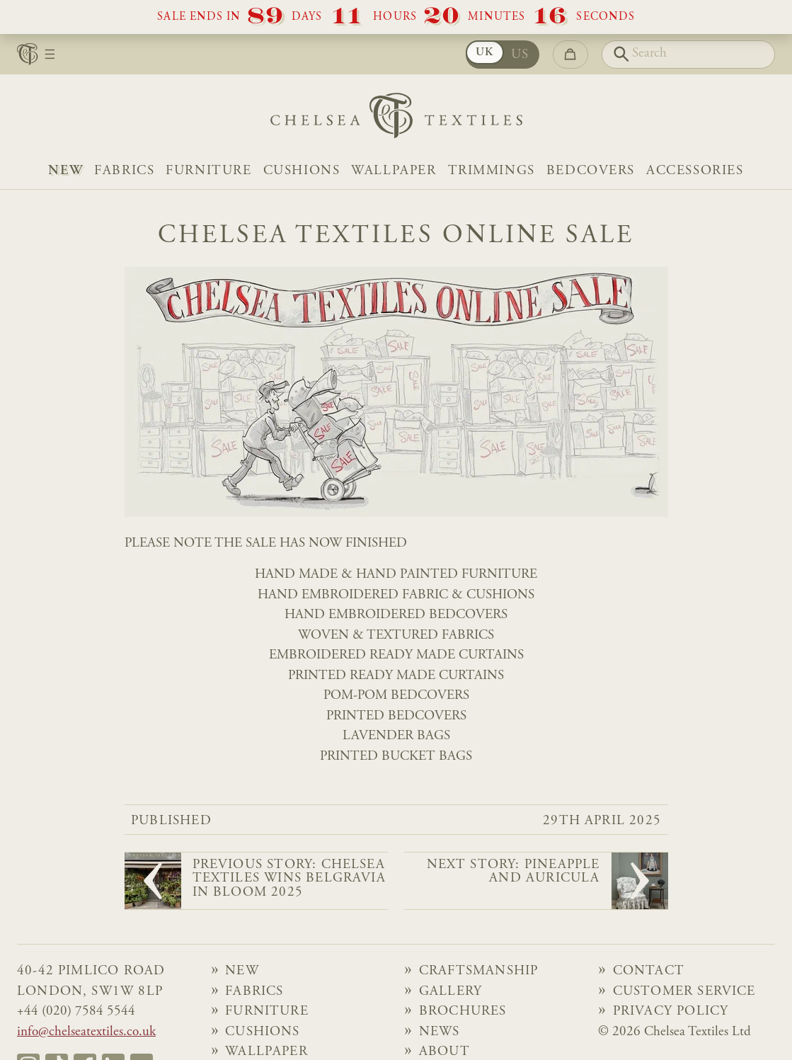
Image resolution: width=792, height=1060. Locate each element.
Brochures (463, 1011)
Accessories (694, 171)
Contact (648, 971)
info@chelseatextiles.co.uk (86, 1032)
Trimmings (491, 171)
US (520, 55)
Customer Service (684, 991)
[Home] (396, 119)
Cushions (301, 171)
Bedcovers (590, 171)
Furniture (208, 171)
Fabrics (124, 171)
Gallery (450, 991)
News (439, 1032)
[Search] (689, 54)
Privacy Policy (671, 1011)
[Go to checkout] (570, 54)
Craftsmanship (478, 971)
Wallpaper (393, 171)
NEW (65, 171)
